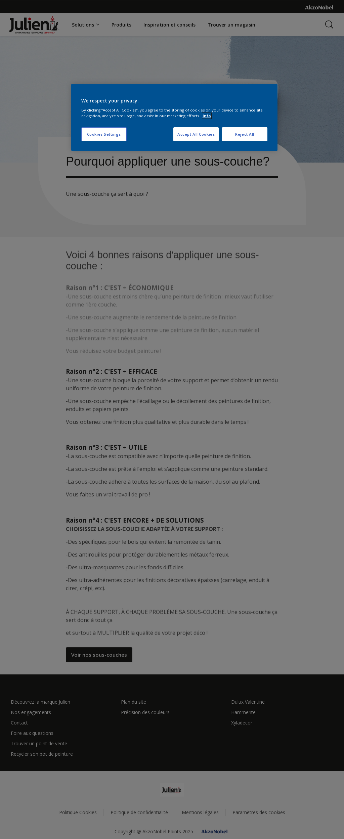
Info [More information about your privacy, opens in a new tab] (207, 115)
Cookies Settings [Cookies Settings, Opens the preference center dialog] (104, 134)
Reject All (244, 134)
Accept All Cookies (196, 134)
